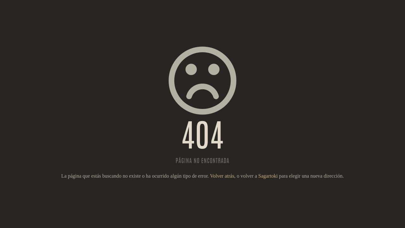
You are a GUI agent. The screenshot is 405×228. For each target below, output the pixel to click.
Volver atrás (222, 176)
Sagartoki (267, 176)
